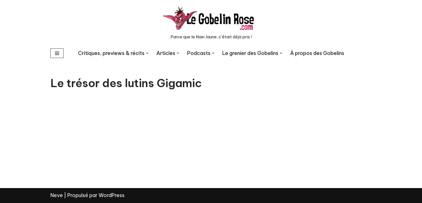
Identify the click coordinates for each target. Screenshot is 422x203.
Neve (56, 195)
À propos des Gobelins (317, 53)
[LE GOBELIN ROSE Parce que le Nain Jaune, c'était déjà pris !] (211, 23)
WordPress (112, 195)
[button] (147, 53)
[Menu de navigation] (57, 53)
